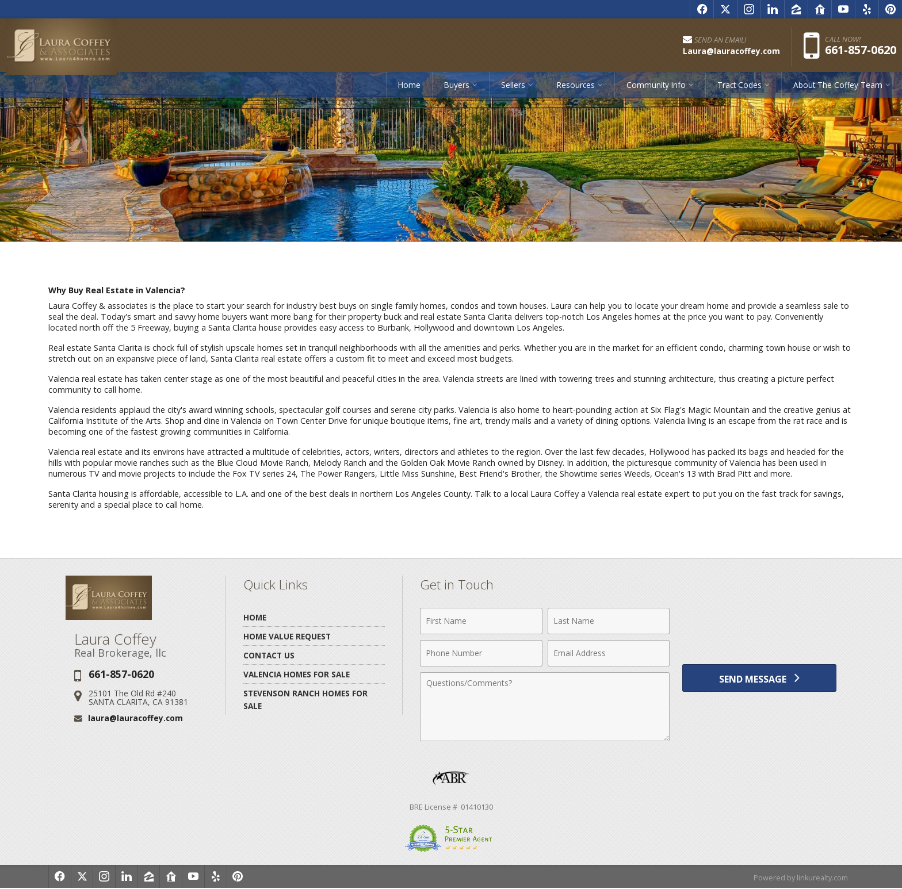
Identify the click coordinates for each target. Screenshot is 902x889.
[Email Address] (609, 653)
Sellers (513, 88)
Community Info (656, 88)
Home (409, 88)
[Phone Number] (481, 653)
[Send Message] (759, 679)
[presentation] (759, 627)
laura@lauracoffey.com (135, 717)
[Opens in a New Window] (701, 9)
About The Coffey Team (837, 88)
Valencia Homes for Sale (296, 674)
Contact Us (269, 655)
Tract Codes (739, 88)
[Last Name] (609, 621)
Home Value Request (287, 636)
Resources (576, 88)
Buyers (456, 88)
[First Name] (481, 621)
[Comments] (545, 706)
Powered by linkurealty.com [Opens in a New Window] (799, 877)
